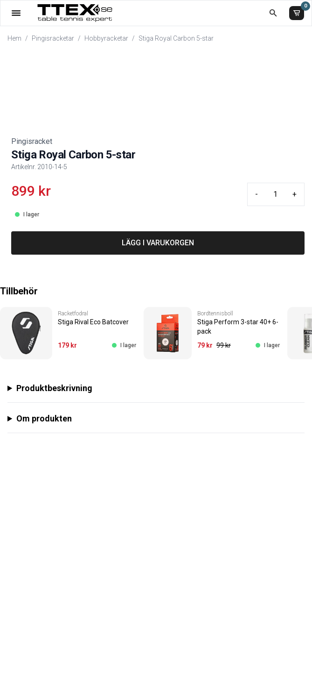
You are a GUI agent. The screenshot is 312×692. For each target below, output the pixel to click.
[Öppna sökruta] (273, 13)
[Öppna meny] (16, 13)
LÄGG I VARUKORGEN (158, 242)
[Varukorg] (296, 13)
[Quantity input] (275, 194)
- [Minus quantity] (256, 194)
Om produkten (44, 418)
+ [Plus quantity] (294, 194)
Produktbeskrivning (54, 388)
